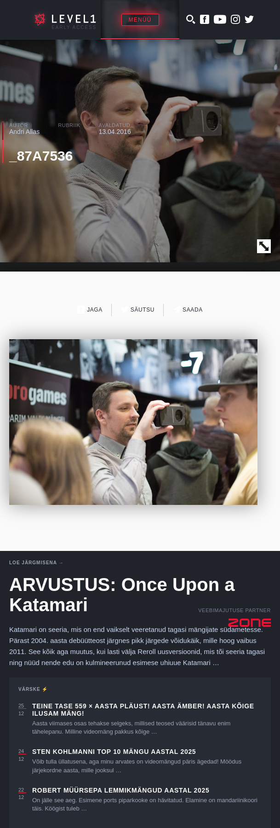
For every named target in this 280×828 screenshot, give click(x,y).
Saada (188, 309)
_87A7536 (41, 155)
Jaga (90, 309)
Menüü (140, 20)
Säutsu (137, 309)
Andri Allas (24, 131)
